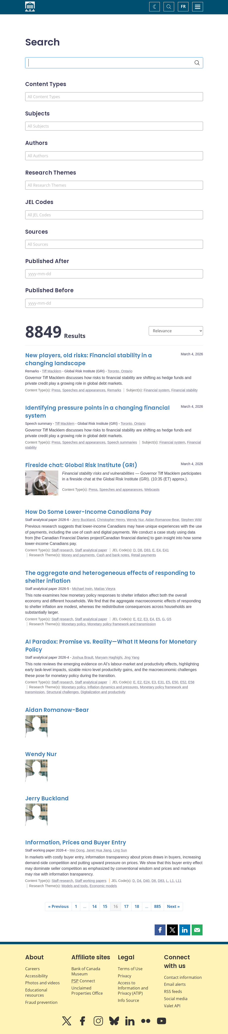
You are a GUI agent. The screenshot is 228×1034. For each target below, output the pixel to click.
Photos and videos (42, 983)
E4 (158, 550)
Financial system (156, 390)
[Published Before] (114, 303)
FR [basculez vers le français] (183, 6)
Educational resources (36, 992)
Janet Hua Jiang (98, 850)
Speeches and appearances (83, 390)
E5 (158, 619)
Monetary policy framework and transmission (121, 624)
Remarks (114, 390)
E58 (191, 682)
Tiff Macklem (52, 371)
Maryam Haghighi (108, 657)
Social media (175, 998)
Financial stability (184, 390)
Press (56, 390)
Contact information (183, 977)
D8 (140, 550)
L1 (172, 881)
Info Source (128, 1000)
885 (157, 906)
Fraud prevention (41, 1002)
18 (137, 906)
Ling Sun (120, 850)
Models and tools (75, 886)
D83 (147, 550)
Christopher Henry (111, 520)
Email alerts (175, 984)
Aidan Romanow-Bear (162, 520)
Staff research (62, 550)
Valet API (172, 1006)
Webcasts (151, 490)
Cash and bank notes (113, 555)
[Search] (197, 62)
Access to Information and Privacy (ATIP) (133, 988)
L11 (178, 881)
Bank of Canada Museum (85, 971)
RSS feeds (173, 991)
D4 (139, 881)
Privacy (124, 976)
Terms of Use (130, 968)
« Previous (58, 906)
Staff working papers (90, 881)
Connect (83, 981)
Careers (32, 968)
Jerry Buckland (83, 520)
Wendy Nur (135, 520)
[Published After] (114, 273)
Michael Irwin (82, 589)
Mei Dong (77, 850)
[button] (160, 929)
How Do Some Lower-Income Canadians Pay (88, 512)
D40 (146, 881)
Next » (173, 906)
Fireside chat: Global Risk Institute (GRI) (81, 465)
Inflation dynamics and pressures (112, 687)
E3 (146, 619)
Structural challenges (62, 692)
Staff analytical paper (91, 550)
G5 (169, 619)
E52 (183, 682)
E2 (139, 619)
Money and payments (78, 555)
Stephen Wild (191, 520)
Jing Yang (131, 657)
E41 (166, 550)
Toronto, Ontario (120, 371)
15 (105, 906)
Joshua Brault (82, 657)
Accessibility (36, 976)
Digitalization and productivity (103, 692)
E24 (147, 682)
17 (126, 906)
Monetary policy (73, 624)
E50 (175, 682)
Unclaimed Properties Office (87, 990)
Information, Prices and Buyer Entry (75, 842)
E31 (161, 682)
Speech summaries (122, 442)
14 (94, 906)
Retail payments (143, 555)
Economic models (103, 886)
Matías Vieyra (104, 589)
